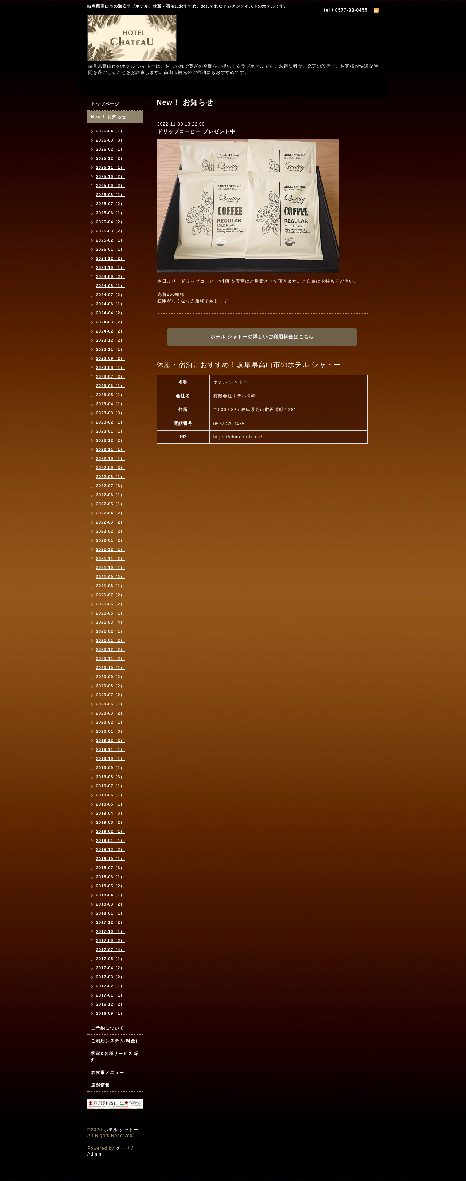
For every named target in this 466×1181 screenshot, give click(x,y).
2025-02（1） (110, 240)
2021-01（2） (110, 640)
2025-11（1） (110, 167)
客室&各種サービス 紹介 (115, 1056)
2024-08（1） (110, 285)
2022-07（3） (110, 486)
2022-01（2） (110, 540)
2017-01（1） (110, 995)
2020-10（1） (110, 667)
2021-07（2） (110, 595)
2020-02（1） (110, 722)
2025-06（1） (110, 213)
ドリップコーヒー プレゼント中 (196, 131)
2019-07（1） (110, 786)
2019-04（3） (110, 813)
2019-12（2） (110, 740)
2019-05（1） (110, 804)
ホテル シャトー (121, 1129)
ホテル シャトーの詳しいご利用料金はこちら (262, 336)
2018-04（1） (110, 895)
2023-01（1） (110, 431)
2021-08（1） (110, 586)
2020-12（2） (110, 649)
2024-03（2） (110, 322)
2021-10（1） (110, 567)
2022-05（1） (110, 504)
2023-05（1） (110, 395)
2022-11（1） (110, 449)
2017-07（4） (110, 949)
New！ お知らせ (108, 116)
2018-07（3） (110, 868)
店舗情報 (100, 1085)
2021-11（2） (110, 558)
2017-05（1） (110, 959)
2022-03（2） (110, 522)
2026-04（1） (110, 131)
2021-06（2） (110, 604)
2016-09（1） (110, 1013)
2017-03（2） (110, 977)
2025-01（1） (110, 249)
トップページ (105, 104)
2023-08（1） (110, 367)
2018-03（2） (110, 904)
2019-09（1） (110, 768)
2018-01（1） (110, 913)
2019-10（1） (110, 758)
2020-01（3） (110, 731)
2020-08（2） (110, 686)
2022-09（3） (110, 467)
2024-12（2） (110, 258)
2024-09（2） (110, 276)
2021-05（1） (110, 613)
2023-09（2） (110, 358)
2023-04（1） (110, 404)
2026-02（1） (110, 149)
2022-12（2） (110, 440)
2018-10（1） (110, 858)
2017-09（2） (110, 940)
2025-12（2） (110, 158)
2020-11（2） (110, 658)
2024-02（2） (110, 331)
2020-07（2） (110, 695)
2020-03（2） (110, 713)
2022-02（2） (110, 531)
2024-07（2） (110, 295)
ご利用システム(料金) (114, 1040)
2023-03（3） (110, 413)
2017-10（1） (110, 931)
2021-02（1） (110, 631)
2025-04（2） (110, 222)
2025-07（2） (110, 204)
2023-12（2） (110, 340)
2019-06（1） (110, 795)
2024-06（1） (110, 304)
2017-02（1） (110, 986)
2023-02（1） (110, 422)
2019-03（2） (110, 822)
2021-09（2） (110, 576)
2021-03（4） (110, 622)
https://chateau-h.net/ (237, 437)
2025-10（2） (110, 176)
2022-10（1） (110, 458)
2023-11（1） (110, 349)
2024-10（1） (110, 267)
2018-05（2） (110, 886)
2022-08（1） (110, 476)
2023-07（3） (110, 376)
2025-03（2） (110, 231)
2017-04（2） (110, 968)
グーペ (123, 1148)
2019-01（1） (110, 840)
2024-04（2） (110, 313)
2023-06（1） (110, 385)
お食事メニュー (107, 1072)
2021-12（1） (110, 549)
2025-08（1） (110, 194)
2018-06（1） (110, 877)
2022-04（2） (110, 513)
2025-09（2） (110, 185)
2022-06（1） (110, 495)
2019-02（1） (110, 831)
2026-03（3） (110, 140)
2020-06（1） (110, 704)
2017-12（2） (110, 922)
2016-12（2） (110, 1004)
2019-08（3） (110, 777)
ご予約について (107, 1028)
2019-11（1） (110, 749)
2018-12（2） (110, 849)
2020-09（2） (110, 677)
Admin (94, 1154)
